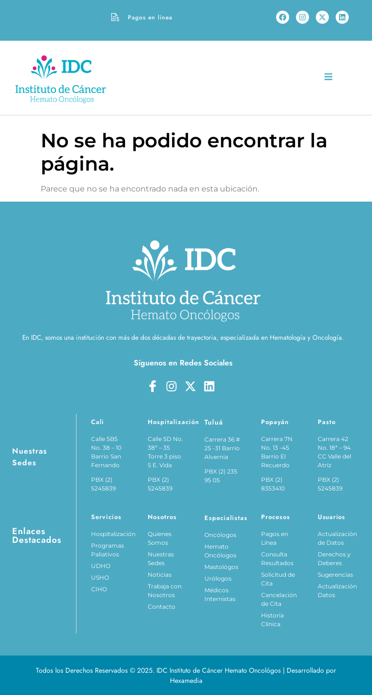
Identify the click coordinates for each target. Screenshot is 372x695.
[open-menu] (328, 78)
